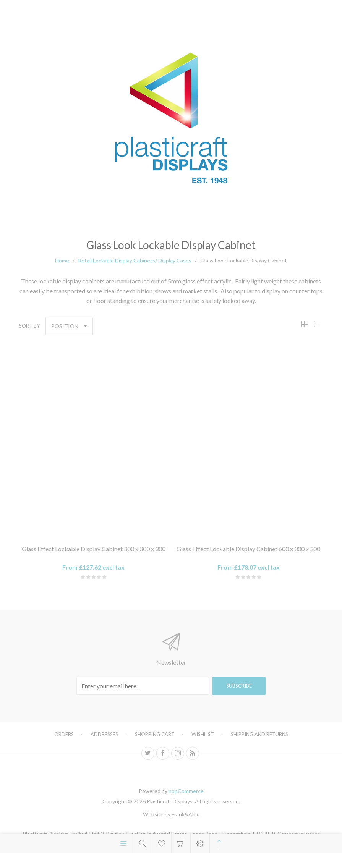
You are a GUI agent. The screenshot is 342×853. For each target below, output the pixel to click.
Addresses (104, 734)
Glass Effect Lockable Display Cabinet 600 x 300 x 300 (248, 548)
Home (62, 260)
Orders (64, 734)
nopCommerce (186, 791)
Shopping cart (181, 843)
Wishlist (202, 734)
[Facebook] (162, 753)
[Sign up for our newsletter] (142, 686)
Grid (304, 324)
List (317, 324)
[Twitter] (147, 753)
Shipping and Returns (259, 734)
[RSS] (192, 753)
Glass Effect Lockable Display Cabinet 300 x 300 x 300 (93, 548)
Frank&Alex (185, 814)
